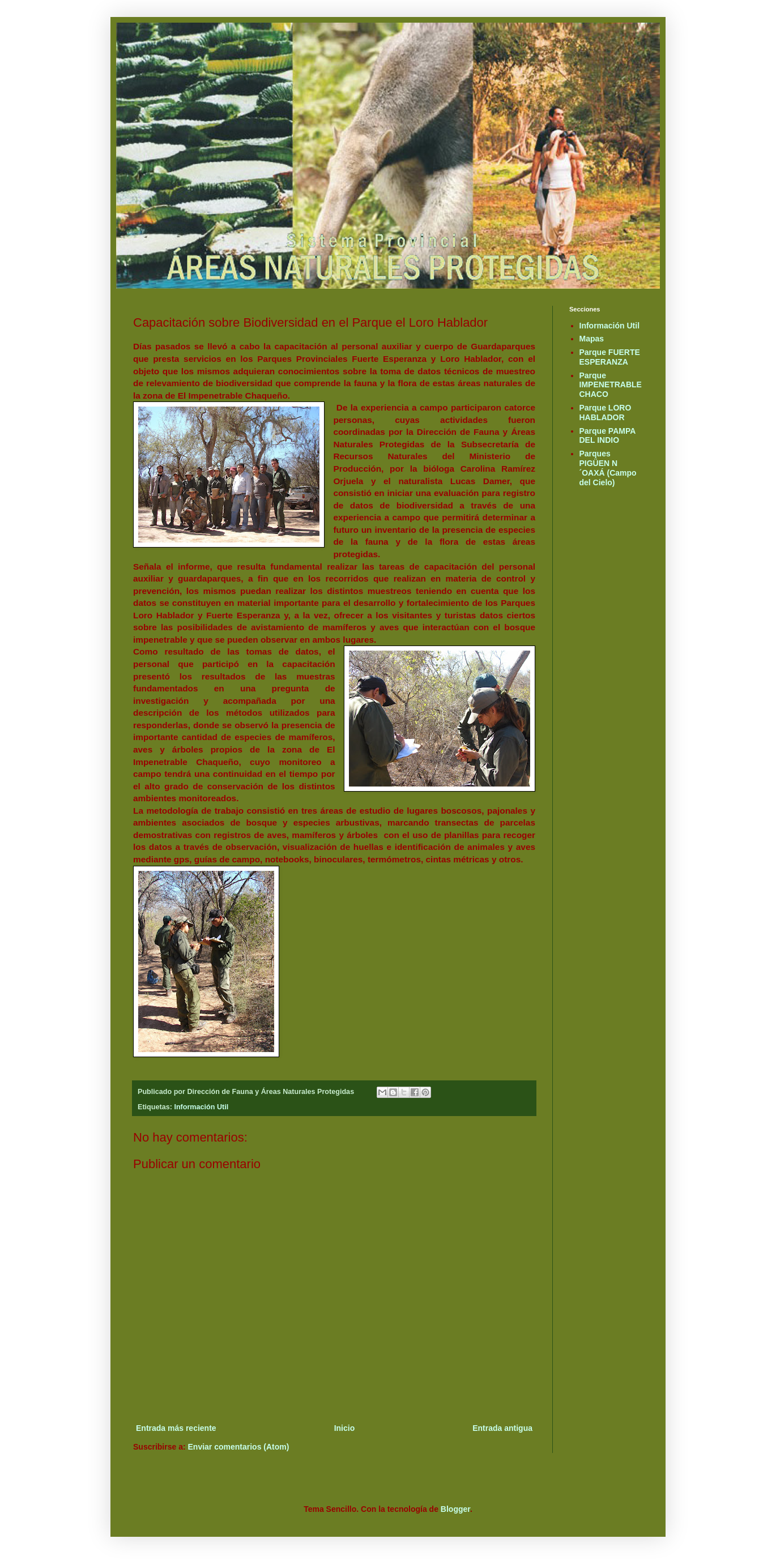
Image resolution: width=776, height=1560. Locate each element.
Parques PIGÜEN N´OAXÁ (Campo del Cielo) (608, 467)
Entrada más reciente (176, 1428)
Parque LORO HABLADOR (605, 412)
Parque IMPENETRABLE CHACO (610, 385)
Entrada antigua (502, 1428)
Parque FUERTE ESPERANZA (609, 357)
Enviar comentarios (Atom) (238, 1446)
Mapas (591, 338)
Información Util (201, 1107)
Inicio (344, 1428)
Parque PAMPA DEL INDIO (607, 435)
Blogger (455, 1509)
